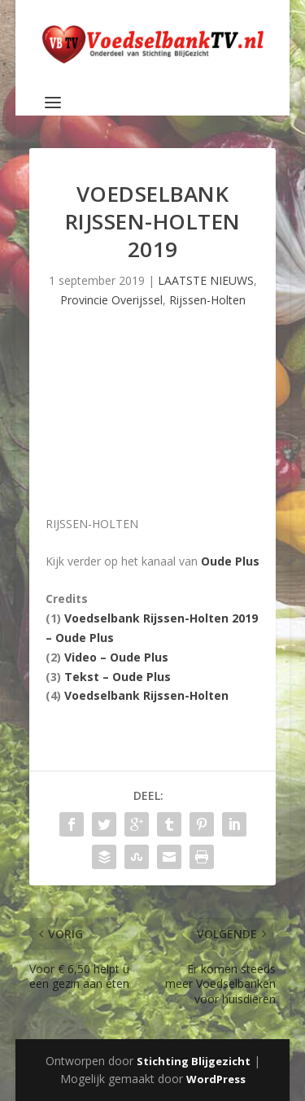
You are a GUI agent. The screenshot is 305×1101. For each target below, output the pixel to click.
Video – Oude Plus (116, 657)
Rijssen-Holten (207, 300)
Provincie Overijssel (111, 300)
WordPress (216, 1079)
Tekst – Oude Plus (117, 676)
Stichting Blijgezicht (194, 1061)
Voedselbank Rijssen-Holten (146, 695)
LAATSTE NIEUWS (206, 280)
